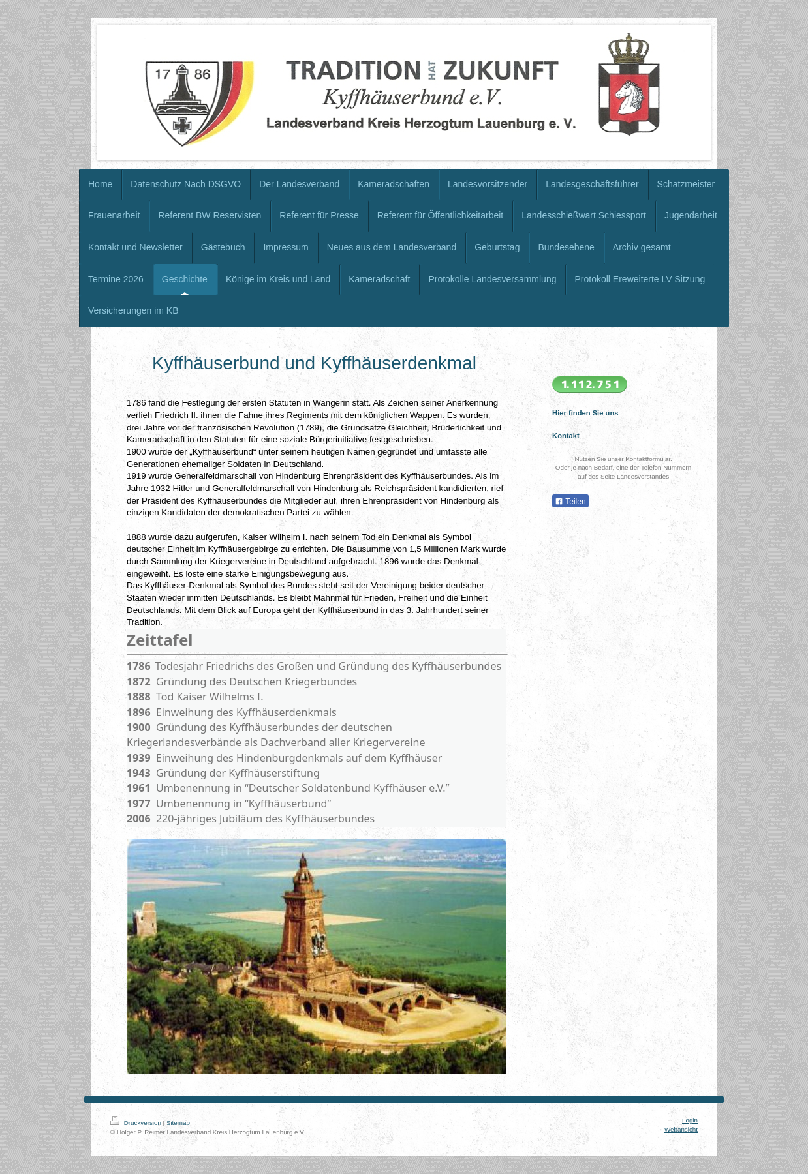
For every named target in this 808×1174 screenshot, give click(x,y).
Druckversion (136, 1122)
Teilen (570, 501)
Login (690, 1120)
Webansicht (681, 1129)
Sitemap (178, 1122)
